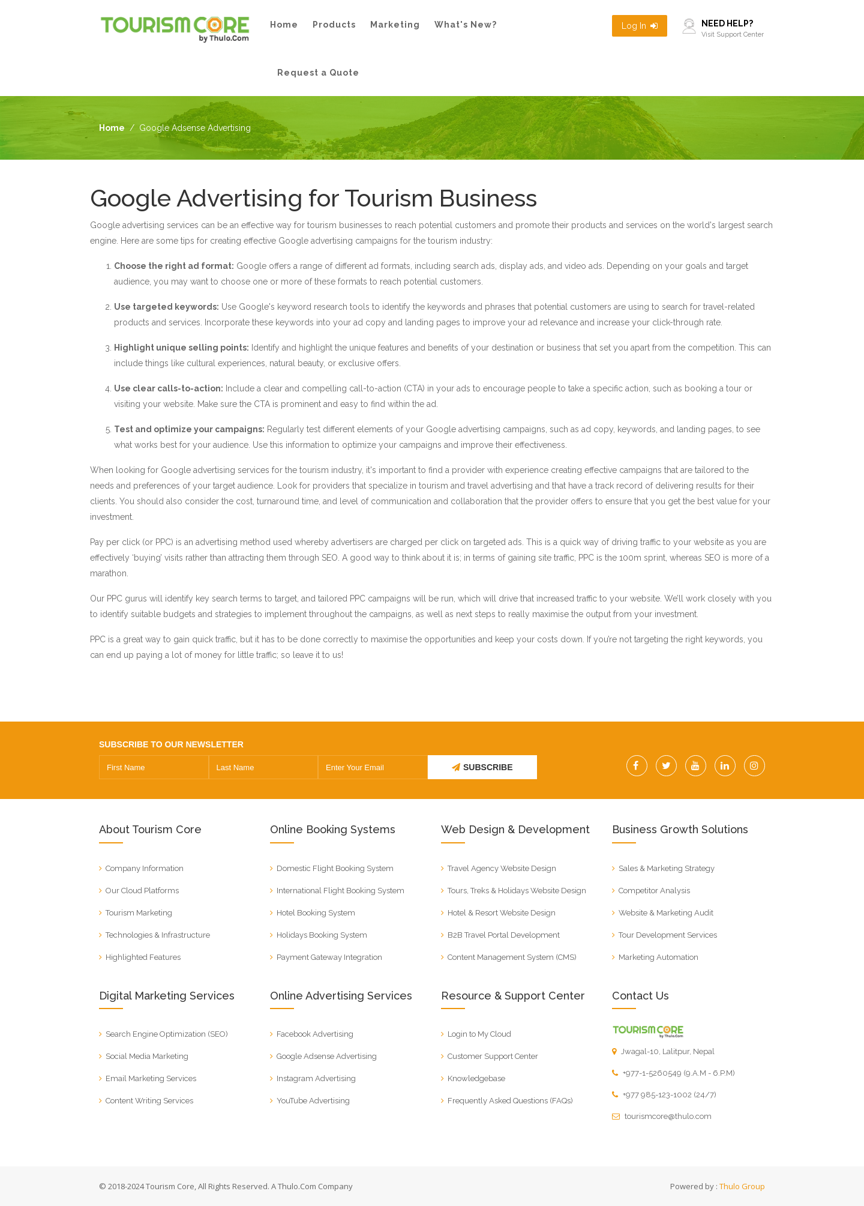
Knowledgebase (476, 1078)
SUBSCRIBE (482, 767)
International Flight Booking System (340, 890)
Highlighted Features (143, 957)
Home (284, 24)
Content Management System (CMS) (512, 957)
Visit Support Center (732, 34)
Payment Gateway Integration (329, 957)
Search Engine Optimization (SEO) (167, 1034)
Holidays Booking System (322, 934)
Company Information (145, 868)
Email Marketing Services (151, 1078)
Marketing (395, 24)
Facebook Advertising (315, 1034)
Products (334, 24)
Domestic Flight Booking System (335, 868)
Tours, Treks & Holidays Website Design (517, 890)
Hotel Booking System (316, 912)
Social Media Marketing (147, 1056)
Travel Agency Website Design (502, 868)
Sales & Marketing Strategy (667, 868)
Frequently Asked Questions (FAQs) (510, 1100)
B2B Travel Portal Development (504, 934)
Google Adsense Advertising (327, 1056)
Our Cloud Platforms (142, 890)
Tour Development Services (668, 934)
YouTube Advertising (313, 1100)
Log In (640, 26)
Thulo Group (742, 1186)
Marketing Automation (658, 957)
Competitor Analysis (654, 890)
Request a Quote (318, 72)
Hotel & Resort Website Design (502, 912)
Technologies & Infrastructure (158, 934)
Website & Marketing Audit (666, 912)
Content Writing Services (149, 1100)
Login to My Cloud (479, 1034)
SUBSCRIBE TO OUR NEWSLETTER (171, 744)
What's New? (465, 24)
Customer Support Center (493, 1056)
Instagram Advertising (316, 1078)
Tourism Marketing (139, 912)
